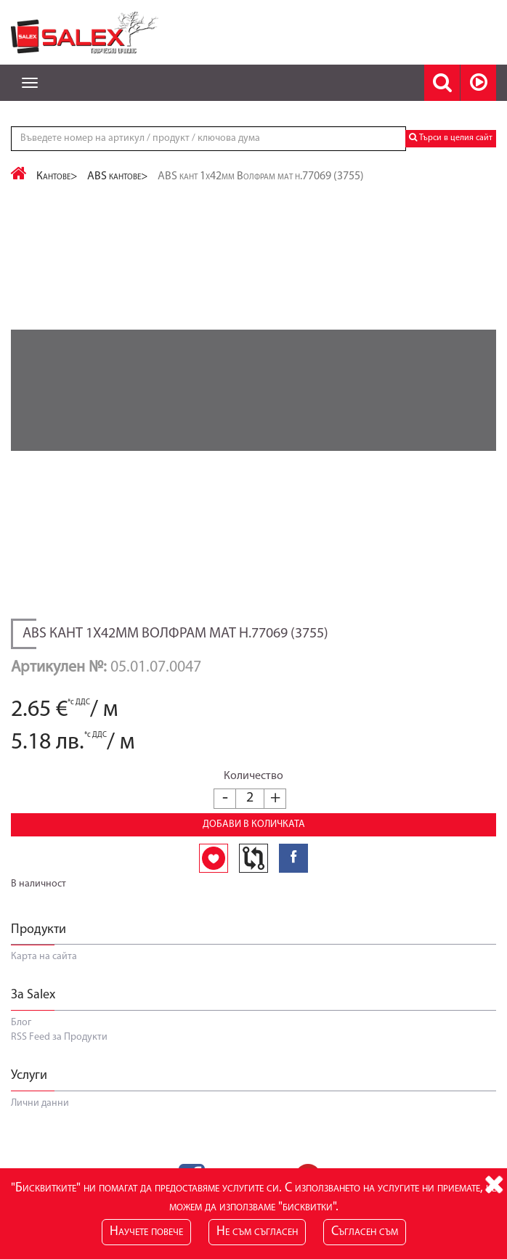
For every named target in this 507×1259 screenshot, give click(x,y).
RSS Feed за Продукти (59, 1037)
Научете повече (146, 1232)
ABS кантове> (117, 176)
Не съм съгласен (257, 1232)
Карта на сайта (44, 956)
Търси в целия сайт (450, 137)
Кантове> (57, 176)
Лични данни (40, 1103)
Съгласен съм (364, 1232)
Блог (21, 1022)
